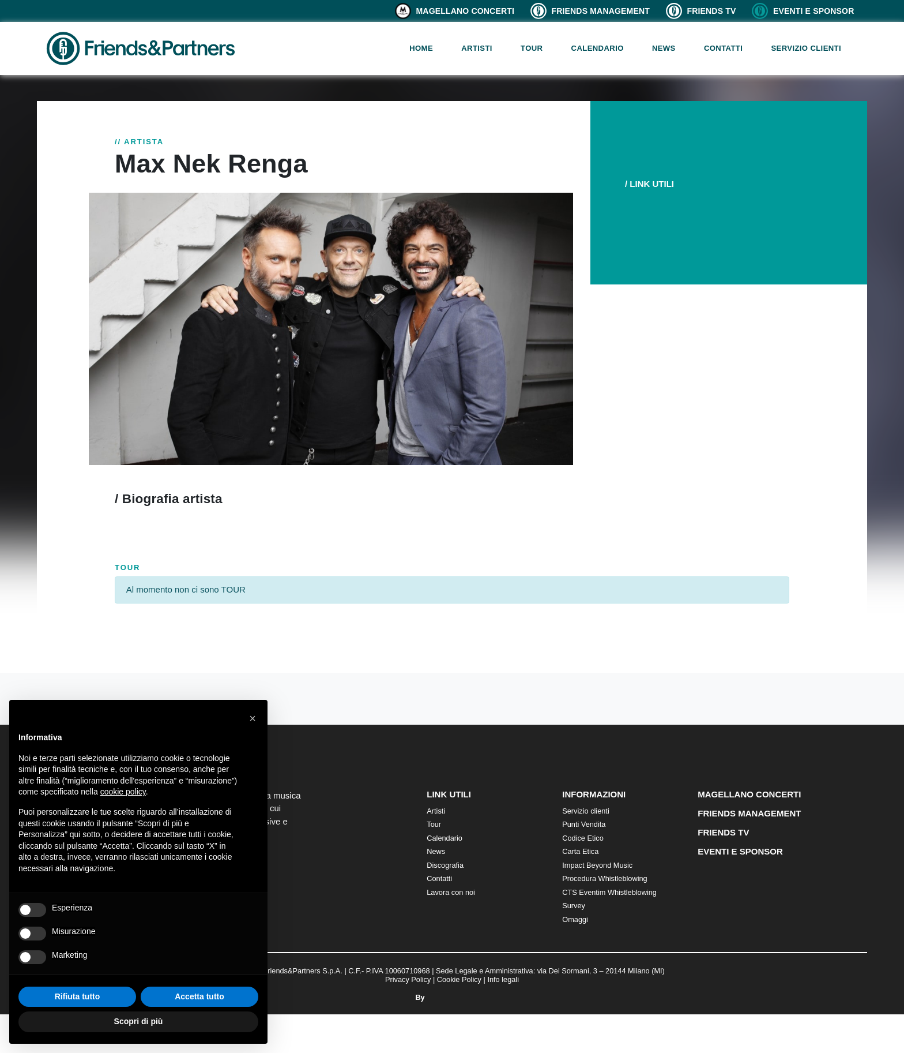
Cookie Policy (459, 979)
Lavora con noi (451, 892)
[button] (252, 718)
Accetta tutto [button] (199, 996)
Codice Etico (583, 838)
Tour (532, 48)
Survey (573, 905)
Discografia (445, 865)
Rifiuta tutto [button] (77, 996)
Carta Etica (580, 851)
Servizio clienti (806, 48)
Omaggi (575, 919)
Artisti (476, 48)
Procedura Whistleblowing (604, 878)
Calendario (597, 48)
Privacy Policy (408, 979)
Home (421, 48)
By (451, 997)
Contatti (723, 48)
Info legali (503, 979)
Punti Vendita (583, 824)
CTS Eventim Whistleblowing (609, 892)
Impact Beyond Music (597, 865)
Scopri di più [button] (138, 1021)
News (664, 48)
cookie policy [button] (123, 791)
